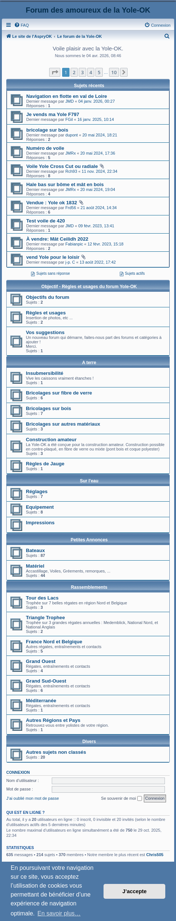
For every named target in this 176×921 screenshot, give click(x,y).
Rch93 (71, 171)
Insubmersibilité (44, 373)
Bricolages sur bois (48, 408)
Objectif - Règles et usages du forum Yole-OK (89, 286)
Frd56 (70, 207)
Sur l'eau (89, 480)
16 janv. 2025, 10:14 (95, 119)
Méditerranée (41, 700)
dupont (71, 135)
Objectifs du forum (47, 297)
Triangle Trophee (45, 617)
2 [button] (74, 72)
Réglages (37, 491)
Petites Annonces (89, 539)
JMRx (70, 153)
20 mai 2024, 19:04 (97, 189)
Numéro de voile (45, 148)
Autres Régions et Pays (53, 720)
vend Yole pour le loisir (52, 257)
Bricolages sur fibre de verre (59, 393)
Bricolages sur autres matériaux (63, 424)
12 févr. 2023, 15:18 (105, 244)
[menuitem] (21, 25)
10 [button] (114, 72)
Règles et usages (46, 313)
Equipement (40, 507)
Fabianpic (74, 244)
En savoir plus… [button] (59, 913)
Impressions (40, 522)
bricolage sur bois (47, 130)
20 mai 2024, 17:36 (97, 153)
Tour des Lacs (42, 598)
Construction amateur (51, 439)
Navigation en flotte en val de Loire (66, 96)
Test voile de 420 (45, 221)
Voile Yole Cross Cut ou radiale (62, 166)
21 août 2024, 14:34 (99, 207)
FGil (69, 119)
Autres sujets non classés (56, 752)
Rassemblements (89, 587)
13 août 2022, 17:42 (97, 262)
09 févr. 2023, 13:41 (96, 226)
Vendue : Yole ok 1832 (51, 202)
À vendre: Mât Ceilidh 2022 (57, 239)
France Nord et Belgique (54, 641)
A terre (89, 362)
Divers (89, 741)
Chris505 (154, 854)
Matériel (35, 566)
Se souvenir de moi (121, 798)
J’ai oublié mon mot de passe (32, 798)
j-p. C (70, 262)
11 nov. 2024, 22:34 (99, 171)
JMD (69, 101)
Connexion (18, 772)
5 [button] (99, 72)
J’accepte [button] (134, 891)
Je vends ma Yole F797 (52, 114)
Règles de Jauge (45, 463)
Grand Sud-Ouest (46, 681)
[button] (54, 72)
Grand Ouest (40, 661)
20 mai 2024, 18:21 (99, 135)
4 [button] (90, 72)
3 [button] (82, 72)
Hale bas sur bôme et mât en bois (65, 184)
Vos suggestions (45, 332)
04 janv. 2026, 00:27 (96, 101)
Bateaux (35, 550)
